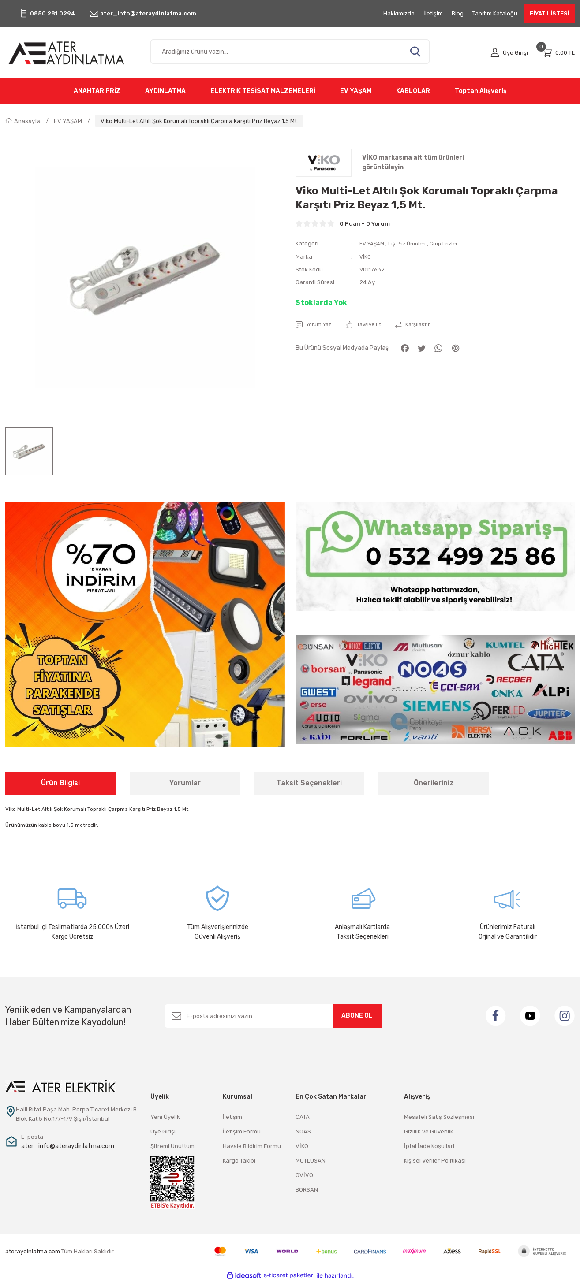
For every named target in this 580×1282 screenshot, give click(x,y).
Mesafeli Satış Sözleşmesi (439, 1117)
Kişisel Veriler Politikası (435, 1160)
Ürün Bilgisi (60, 783)
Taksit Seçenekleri (309, 783)
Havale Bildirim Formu (252, 1146)
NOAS (303, 1131)
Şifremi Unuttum (172, 1146)
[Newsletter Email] (273, 1016)
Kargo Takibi (239, 1160)
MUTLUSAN (311, 1160)
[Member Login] (509, 52)
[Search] (290, 51)
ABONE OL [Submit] (357, 1015)
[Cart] (558, 52)
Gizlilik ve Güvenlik (428, 1131)
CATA (303, 1117)
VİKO (365, 256)
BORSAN (307, 1189)
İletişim (232, 1117)
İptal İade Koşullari (429, 1146)
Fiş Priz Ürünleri (413, 243)
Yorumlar (185, 783)
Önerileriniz (433, 783)
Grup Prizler (454, 243)
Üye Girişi (163, 1131)
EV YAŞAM (373, 243)
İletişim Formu (242, 1131)
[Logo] (72, 52)
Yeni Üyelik (165, 1117)
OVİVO (304, 1175)
